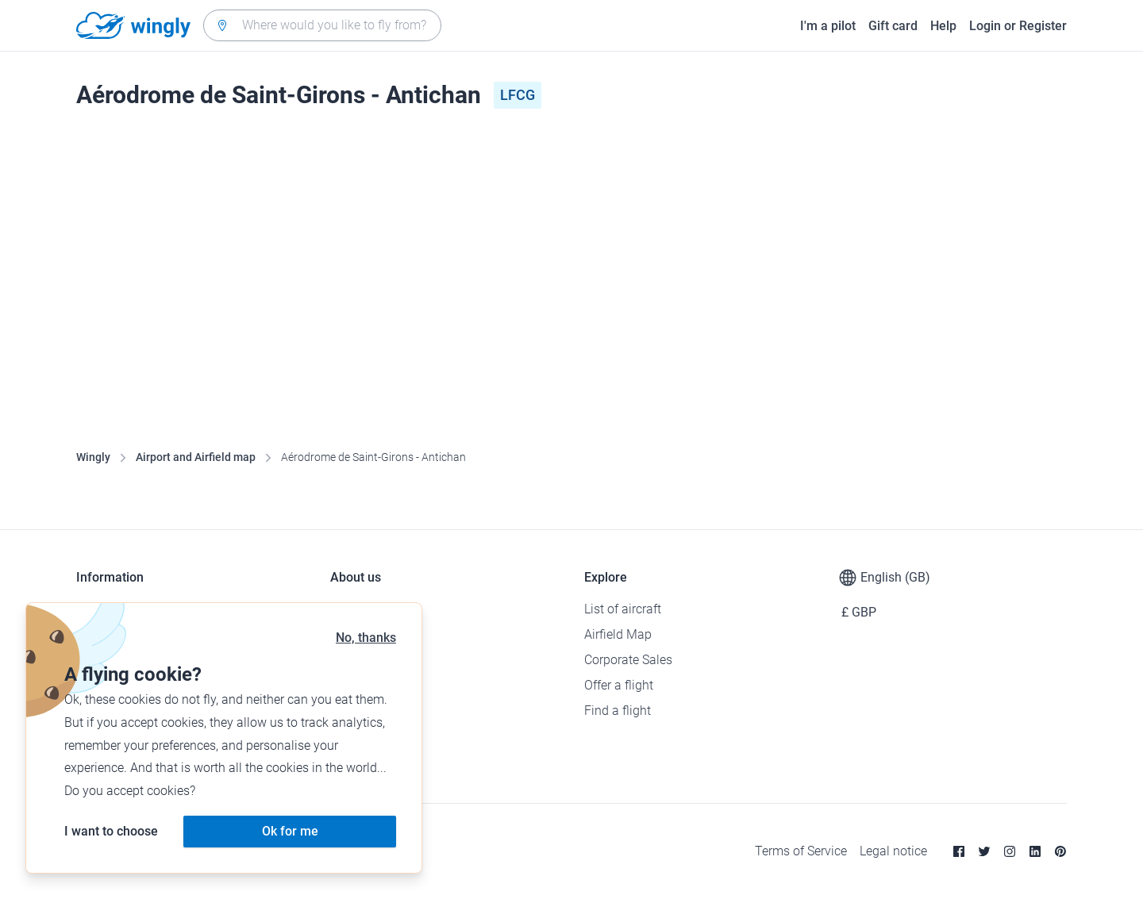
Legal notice (893, 851)
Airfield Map (618, 634)
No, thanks (366, 637)
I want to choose (111, 831)
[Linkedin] (1035, 851)
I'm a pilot (828, 25)
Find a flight (617, 710)
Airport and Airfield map (196, 457)
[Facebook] (958, 851)
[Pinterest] (1060, 851)
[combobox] (322, 25)
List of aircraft (622, 609)
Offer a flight (618, 685)
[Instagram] (1009, 851)
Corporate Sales (628, 659)
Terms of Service (801, 851)
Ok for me (290, 831)
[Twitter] (984, 851)
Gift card (893, 25)
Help (943, 25)
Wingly (93, 457)
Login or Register (1018, 25)
